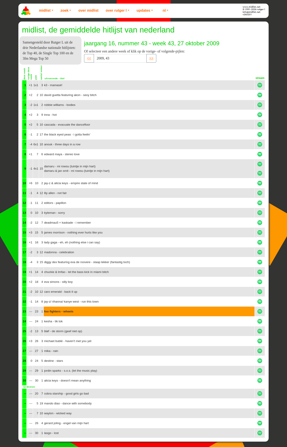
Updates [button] (143, 10)
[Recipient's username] (120, 58)
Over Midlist (88, 10)
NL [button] (164, 10)
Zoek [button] (65, 10)
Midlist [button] (45, 10)
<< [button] (89, 58)
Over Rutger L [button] (116, 10)
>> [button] (151, 58)
